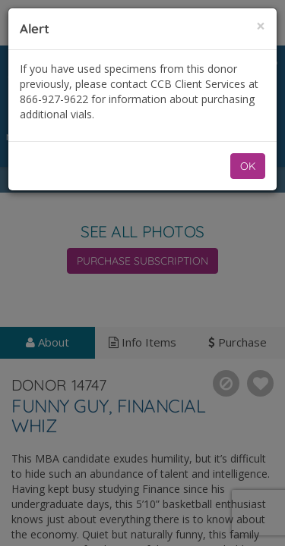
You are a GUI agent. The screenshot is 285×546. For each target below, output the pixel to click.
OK (247, 166)
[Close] (260, 26)
